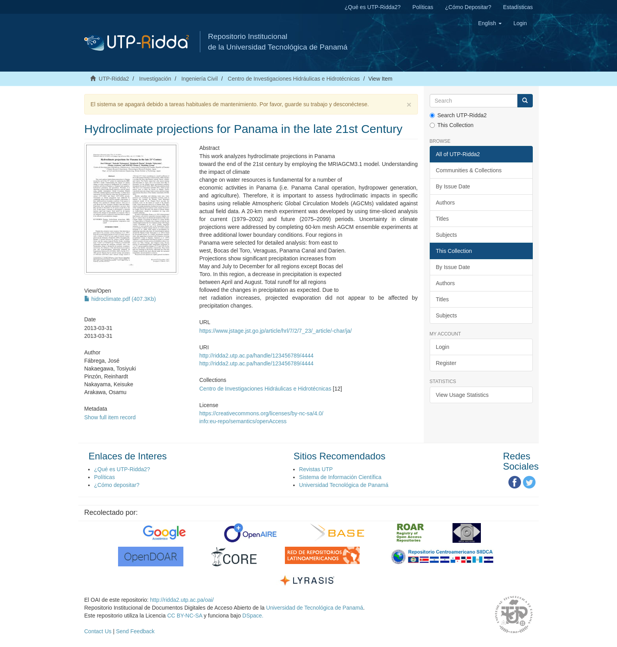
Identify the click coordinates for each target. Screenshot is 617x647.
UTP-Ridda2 (114, 79)
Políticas (422, 7)
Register (446, 363)
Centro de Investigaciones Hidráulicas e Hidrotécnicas (294, 79)
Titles (442, 219)
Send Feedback (135, 631)
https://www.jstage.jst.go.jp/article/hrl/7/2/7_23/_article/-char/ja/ (275, 331)
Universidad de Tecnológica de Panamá (314, 608)
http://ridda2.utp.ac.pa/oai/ (182, 600)
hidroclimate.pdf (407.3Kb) (120, 299)
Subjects (446, 235)
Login (442, 347)
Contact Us (97, 631)
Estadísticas (518, 7)
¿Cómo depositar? (116, 485)
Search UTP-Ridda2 (458, 115)
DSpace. (253, 615)
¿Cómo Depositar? (468, 7)
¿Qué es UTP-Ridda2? (373, 7)
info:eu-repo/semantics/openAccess (242, 421)
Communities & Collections (469, 170)
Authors (445, 202)
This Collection (452, 125)
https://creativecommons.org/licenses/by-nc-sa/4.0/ (261, 413)
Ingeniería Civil (199, 79)
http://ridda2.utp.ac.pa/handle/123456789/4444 (256, 355)
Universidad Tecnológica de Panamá (343, 485)
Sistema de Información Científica (340, 477)
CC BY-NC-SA (184, 615)
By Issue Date (453, 186)
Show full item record (110, 417)
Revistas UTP (316, 469)
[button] (490, 23)
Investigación (155, 79)
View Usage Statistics (462, 395)
